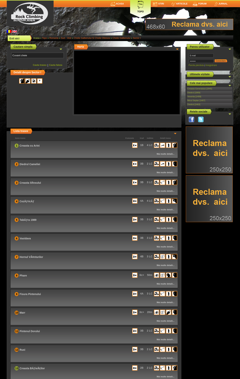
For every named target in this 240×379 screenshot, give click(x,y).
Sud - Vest (66, 38)
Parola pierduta (196, 65)
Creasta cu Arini (30, 145)
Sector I (136, 38)
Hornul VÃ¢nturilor (31, 256)
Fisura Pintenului (30, 294)
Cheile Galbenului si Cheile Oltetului (92, 38)
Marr (22, 312)
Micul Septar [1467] (196, 100)
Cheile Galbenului (121, 38)
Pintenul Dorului (30, 331)
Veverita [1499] (194, 96)
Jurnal (221, 4)
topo (44, 38)
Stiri (158, 4)
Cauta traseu (39, 65)
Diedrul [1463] (194, 104)
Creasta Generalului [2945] (200, 89)
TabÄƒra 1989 (28, 219)
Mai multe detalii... (166, 154)
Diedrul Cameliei (30, 164)
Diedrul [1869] (194, 92)
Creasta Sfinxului (30, 182)
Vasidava (25, 238)
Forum (199, 4)
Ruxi (22, 349)
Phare (23, 275)
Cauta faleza (55, 65)
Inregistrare (211, 65)
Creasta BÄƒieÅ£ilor (32, 368)
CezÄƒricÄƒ (27, 201)
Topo (140, 6)
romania (53, 38)
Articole (180, 4)
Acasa (117, 4)
